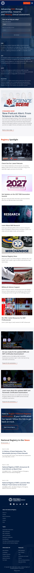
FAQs (19, 554)
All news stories (4, 442)
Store (4, 522)
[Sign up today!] (17, 188)
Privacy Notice (17, 570)
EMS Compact (21, 552)
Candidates (5, 552)
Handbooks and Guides (23, 556)
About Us (4, 512)
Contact (4, 514)
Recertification (6, 539)
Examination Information (8, 529)
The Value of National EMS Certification (11, 541)
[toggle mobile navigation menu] (32, 3)
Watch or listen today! (7, 130)
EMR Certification (6, 531)
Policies (20, 558)
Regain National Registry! (9, 427)
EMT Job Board (21, 550)
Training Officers (6, 556)
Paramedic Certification (8, 537)
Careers (4, 520)
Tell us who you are (6, 21)
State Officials (5, 550)
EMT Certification (6, 533)
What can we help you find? (8, 27)
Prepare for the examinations (9, 363)
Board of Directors (6, 516)
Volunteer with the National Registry (10, 543)
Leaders (4, 518)
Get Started (16, 35)
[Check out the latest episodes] (17, 157)
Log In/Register (27, 3)
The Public (5, 560)
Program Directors (6, 554)
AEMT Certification (6, 535)
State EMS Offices (22, 562)
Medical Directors (6, 558)
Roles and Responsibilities (24, 560)
